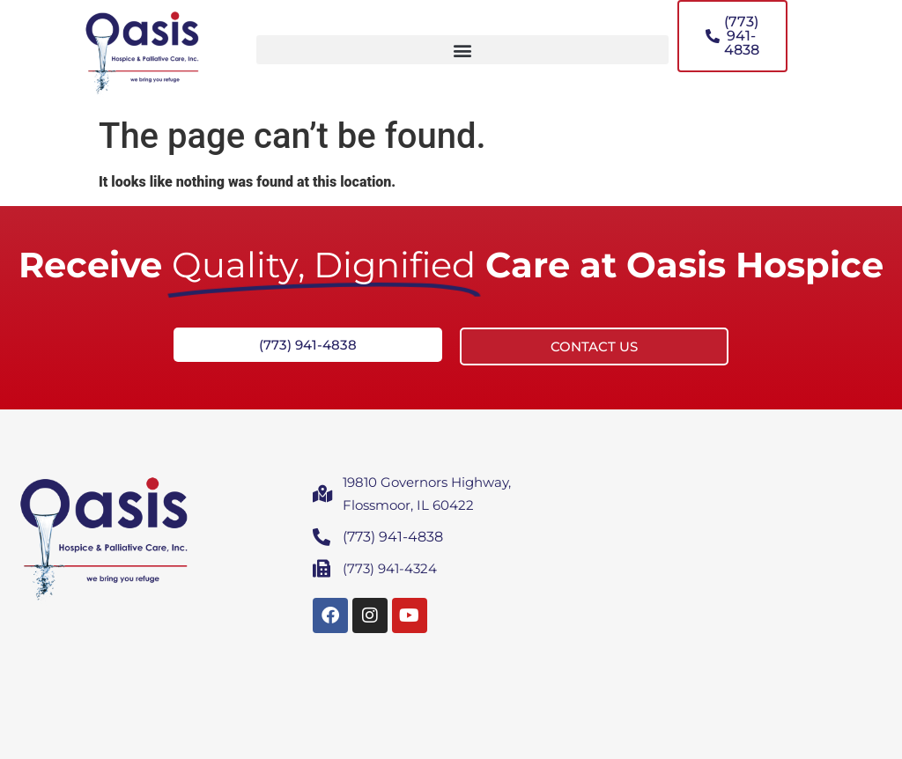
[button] (462, 49)
